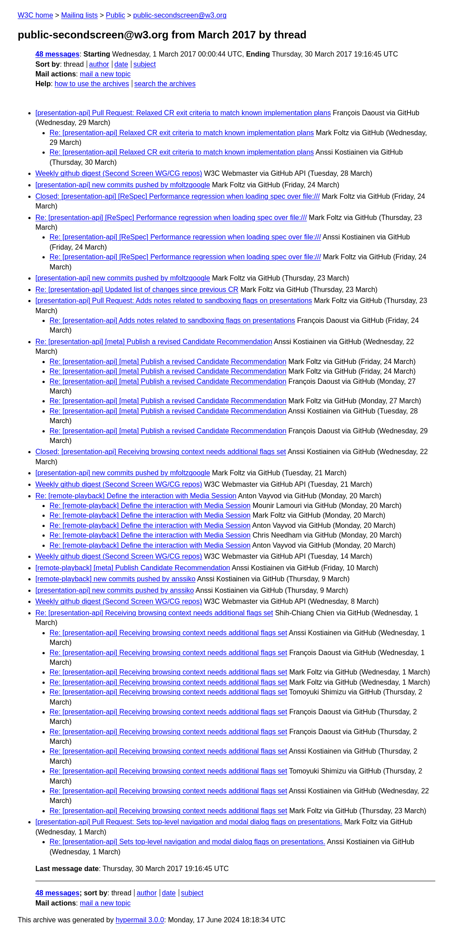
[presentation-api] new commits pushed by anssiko (114, 590)
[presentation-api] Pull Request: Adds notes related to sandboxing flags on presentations (173, 300)
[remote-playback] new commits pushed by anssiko (115, 579)
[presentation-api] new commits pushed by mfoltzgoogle (122, 185)
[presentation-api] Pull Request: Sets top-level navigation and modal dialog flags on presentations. (188, 822)
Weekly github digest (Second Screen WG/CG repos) (118, 173)
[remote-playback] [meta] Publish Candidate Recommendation (132, 568)
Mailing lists (79, 15)
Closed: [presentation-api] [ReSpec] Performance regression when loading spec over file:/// (177, 196)
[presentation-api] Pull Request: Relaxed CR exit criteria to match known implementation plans (183, 113)
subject (144, 64)
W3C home (35, 15)
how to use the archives (92, 83)
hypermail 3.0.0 (139, 920)
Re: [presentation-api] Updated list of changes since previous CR (136, 289)
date (121, 64)
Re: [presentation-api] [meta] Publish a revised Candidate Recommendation (153, 341)
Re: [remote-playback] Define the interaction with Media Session (135, 496)
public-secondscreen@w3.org (179, 15)
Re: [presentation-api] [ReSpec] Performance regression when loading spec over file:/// (171, 217)
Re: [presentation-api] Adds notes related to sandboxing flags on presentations (172, 320)
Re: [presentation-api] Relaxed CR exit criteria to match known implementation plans (182, 132)
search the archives (165, 83)
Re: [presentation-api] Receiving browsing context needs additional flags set (154, 613)
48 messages (57, 54)
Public (115, 15)
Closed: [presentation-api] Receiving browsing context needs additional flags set (160, 451)
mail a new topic (105, 74)
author (99, 64)
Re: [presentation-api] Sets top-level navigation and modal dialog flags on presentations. (188, 841)
